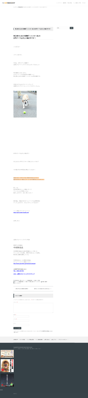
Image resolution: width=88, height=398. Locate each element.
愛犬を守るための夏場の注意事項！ (21, 288)
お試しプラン (54, 339)
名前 (14, 314)
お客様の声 (15, 339)
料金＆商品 (70, 2)
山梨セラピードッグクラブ (35, 281)
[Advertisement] (44, 17)
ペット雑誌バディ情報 (36, 280)
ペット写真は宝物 (30, 339)
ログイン (15, 393)
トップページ (59, 2)
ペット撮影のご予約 (77, 2)
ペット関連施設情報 (28, 280)
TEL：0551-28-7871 (18, 271)
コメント (15, 302)
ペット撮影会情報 (39, 339)
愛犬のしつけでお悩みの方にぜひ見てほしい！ (43, 288)
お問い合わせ (47, 339)
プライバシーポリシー (62, 339)
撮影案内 (64, 2)
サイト (14, 323)
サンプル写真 (22, 339)
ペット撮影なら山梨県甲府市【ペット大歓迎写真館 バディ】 (9, 3)
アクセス (84, 2)
